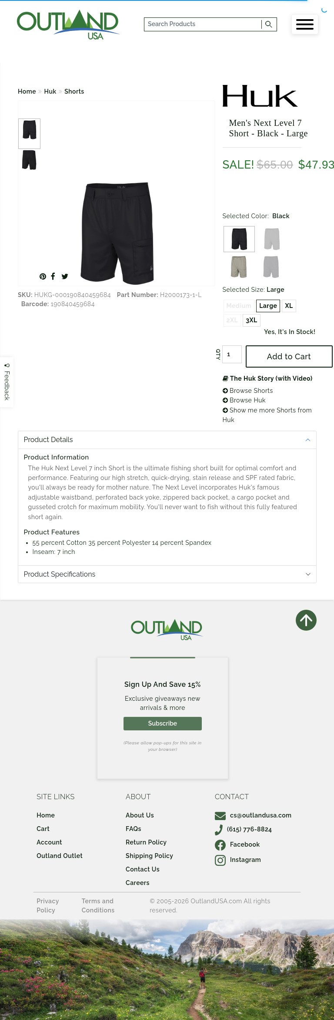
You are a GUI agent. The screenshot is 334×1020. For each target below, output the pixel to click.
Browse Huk (244, 400)
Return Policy (146, 842)
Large (268, 305)
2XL (232, 320)
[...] (203, 24)
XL (289, 305)
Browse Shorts (248, 390)
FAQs (133, 828)
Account (49, 842)
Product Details (48, 440)
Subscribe (162, 723)
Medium (239, 305)
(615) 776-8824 (243, 829)
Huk (50, 91)
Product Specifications (60, 574)
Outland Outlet (60, 855)
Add (289, 356)
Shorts (74, 91)
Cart (43, 828)
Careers (138, 882)
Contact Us (143, 869)
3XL (251, 320)
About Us (140, 815)
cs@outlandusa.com (253, 815)
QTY (217, 354)
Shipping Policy (149, 855)
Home (27, 91)
